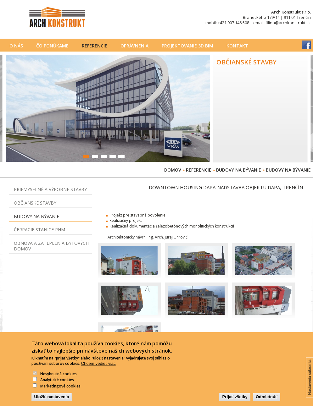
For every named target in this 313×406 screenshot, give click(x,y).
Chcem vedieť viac (98, 368)
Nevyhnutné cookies (58, 378)
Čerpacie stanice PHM (39, 230)
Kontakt (237, 46)
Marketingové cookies (60, 391)
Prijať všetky (234, 401)
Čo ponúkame (52, 46)
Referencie (94, 46)
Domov (172, 170)
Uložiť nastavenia (51, 401)
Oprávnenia (134, 46)
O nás (16, 46)
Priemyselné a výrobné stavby (50, 189)
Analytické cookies (57, 384)
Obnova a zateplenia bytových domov (51, 246)
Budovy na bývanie (238, 170)
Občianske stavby (35, 203)
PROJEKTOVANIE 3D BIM (187, 46)
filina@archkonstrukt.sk (288, 22)
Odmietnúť (266, 401)
